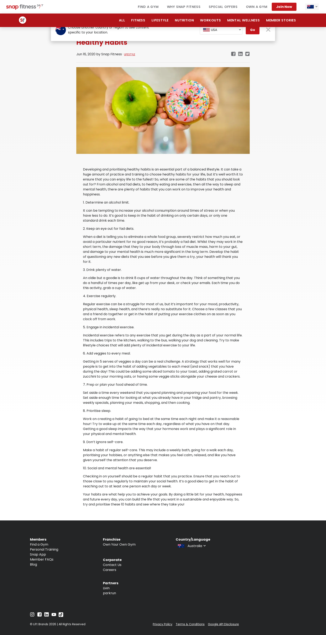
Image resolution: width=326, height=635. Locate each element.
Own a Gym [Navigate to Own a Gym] (256, 6)
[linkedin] (240, 54)
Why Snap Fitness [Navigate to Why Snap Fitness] (184, 6)
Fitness (138, 20)
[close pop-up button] (268, 30)
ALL (122, 20)
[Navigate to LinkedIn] (46, 615)
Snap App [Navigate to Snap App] (38, 554)
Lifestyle (160, 20)
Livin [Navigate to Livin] (106, 588)
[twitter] (247, 54)
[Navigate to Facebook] (39, 615)
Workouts (210, 20)
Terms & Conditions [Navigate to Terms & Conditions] (190, 624)
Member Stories (281, 20)
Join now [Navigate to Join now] (284, 6)
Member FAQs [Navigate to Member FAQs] (41, 559)
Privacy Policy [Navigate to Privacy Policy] (162, 624)
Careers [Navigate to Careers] (109, 569)
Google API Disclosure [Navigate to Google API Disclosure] (223, 624)
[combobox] (312, 7)
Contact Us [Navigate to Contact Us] (112, 564)
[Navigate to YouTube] (54, 615)
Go (252, 29)
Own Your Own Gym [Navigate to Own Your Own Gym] (119, 544)
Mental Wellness (243, 20)
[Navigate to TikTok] (61, 615)
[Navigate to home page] (25, 8)
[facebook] (233, 54)
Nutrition (184, 20)
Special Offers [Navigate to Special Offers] (223, 6)
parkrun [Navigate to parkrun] (109, 593)
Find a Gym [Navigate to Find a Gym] (148, 6)
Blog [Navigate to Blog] (33, 564)
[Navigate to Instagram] (32, 615)
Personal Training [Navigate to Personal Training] (44, 549)
